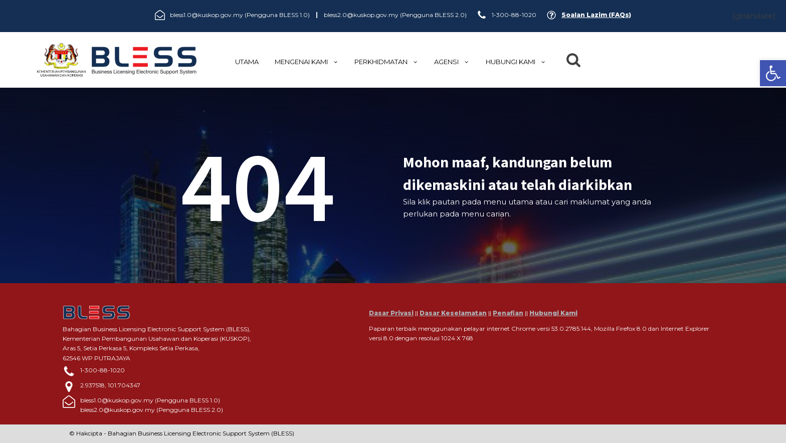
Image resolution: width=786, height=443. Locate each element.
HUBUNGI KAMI (516, 62)
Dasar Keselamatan (453, 313)
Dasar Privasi (391, 313)
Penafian (508, 313)
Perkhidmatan (386, 62)
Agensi (451, 62)
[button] (773, 73)
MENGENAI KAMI (306, 62)
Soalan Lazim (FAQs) (596, 15)
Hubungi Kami (553, 313)
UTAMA (247, 62)
